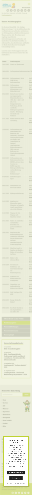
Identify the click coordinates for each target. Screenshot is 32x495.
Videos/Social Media (17, 466)
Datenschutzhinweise (12, 483)
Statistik (22, 463)
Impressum (22, 483)
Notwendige (11, 463)
